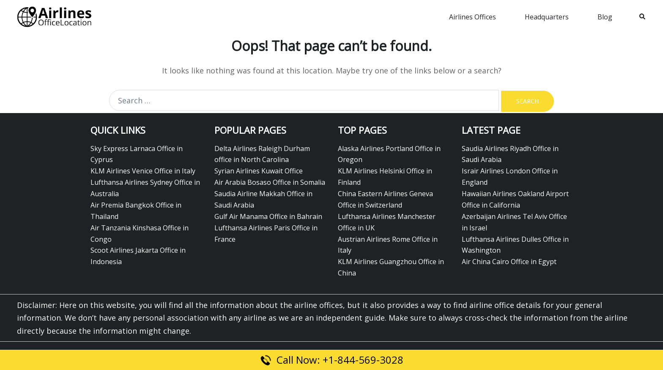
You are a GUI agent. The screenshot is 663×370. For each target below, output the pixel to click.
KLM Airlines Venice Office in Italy (142, 171)
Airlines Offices (472, 17)
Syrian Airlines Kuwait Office (258, 171)
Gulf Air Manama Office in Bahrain (268, 216)
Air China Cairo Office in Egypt (509, 261)
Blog (604, 17)
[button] (642, 17)
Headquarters (547, 17)
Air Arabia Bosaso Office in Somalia (269, 182)
